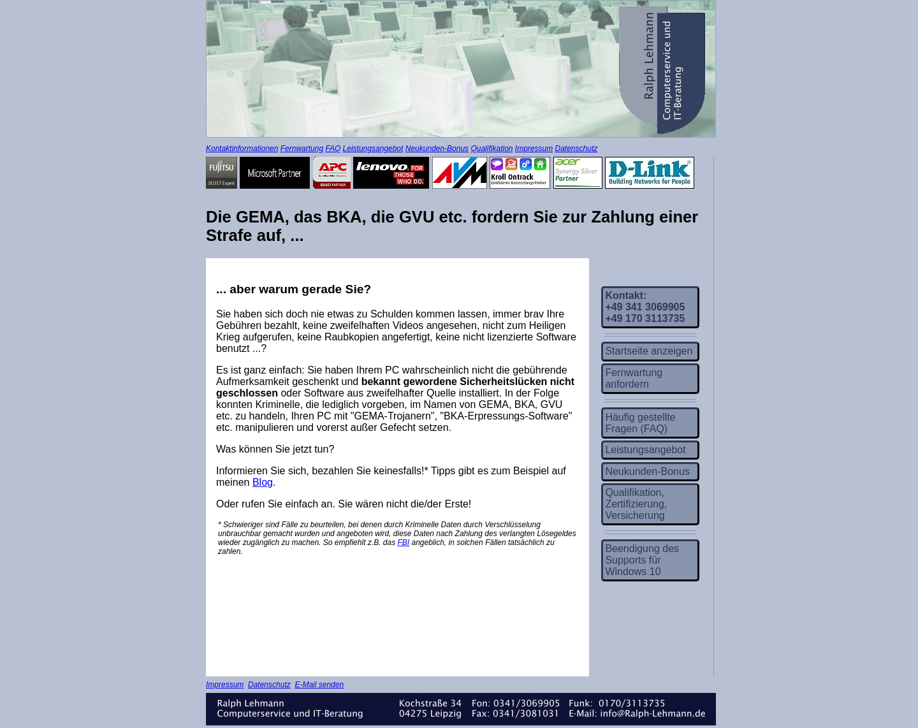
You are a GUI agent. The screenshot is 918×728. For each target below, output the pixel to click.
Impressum (534, 148)
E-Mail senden (319, 684)
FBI (403, 542)
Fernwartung (301, 148)
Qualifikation (491, 148)
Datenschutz (576, 148)
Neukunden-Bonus (437, 148)
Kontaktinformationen (242, 148)
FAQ (332, 148)
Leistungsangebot (373, 148)
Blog (262, 482)
